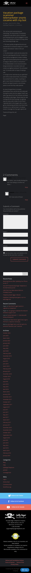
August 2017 (6, 407)
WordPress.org (7, 487)
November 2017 (7, 399)
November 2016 (7, 430)
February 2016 (7, 453)
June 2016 (5, 443)
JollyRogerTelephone (8, 25)
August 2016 (6, 438)
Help (4, 465)
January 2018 (6, 394)
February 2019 (7, 369)
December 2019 (7, 356)
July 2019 (5, 361)
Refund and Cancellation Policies (15, 560)
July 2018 (5, 381)
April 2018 (6, 389)
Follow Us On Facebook (15, 501)
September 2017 (7, 404)
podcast (5, 470)
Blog (18, 23)
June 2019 (5, 363)
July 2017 (5, 409)
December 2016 (7, 427)
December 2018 (7, 374)
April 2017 (6, 417)
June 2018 (5, 384)
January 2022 (6, 340)
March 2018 (6, 392)
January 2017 (6, 425)
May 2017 (5, 415)
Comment (6, 214)
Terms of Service (9, 562)
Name (5, 231)
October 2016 (6, 432)
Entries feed (6, 482)
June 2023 (5, 335)
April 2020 (6, 351)
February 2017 (7, 422)
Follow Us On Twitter (15, 495)
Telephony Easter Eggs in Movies (12, 295)
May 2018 (5, 386)
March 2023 (6, 338)
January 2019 (6, 371)
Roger (6, 23)
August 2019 (6, 358)
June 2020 (5, 346)
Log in (4, 479)
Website (5, 246)
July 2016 (5, 440)
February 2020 (7, 353)
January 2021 (6, 343)
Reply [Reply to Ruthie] (26, 187)
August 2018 (6, 379)
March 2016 (6, 450)
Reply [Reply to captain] (26, 200)
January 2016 (6, 455)
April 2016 (6, 448)
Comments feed (7, 484)
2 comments (18, 25)
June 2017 (5, 412)
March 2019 (6, 366)
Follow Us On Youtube (15, 507)
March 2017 (6, 420)
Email (5, 239)
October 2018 (6, 376)
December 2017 (7, 397)
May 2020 (5, 348)
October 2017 (6, 402)
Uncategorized (7, 472)
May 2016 (5, 445)
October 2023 (6, 333)
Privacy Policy (14, 564)
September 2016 (7, 435)
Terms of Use (20, 562)
